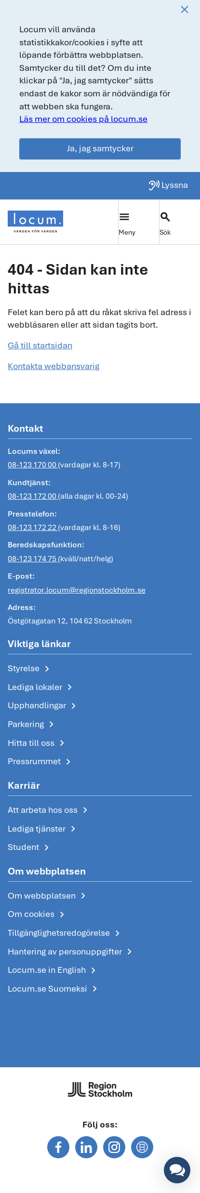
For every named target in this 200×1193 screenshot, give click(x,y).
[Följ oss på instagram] (114, 1147)
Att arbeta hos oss (49, 810)
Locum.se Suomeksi (54, 989)
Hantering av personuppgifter (71, 952)
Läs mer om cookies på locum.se (83, 118)
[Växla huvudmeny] (138, 221)
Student (30, 847)
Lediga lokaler (42, 687)
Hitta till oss (38, 743)
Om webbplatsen (48, 896)
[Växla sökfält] (179, 221)
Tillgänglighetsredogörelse (65, 933)
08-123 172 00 (33, 496)
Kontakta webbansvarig (53, 365)
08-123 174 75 (33, 559)
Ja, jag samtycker (100, 148)
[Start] (35, 222)
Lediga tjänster (43, 829)
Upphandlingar (44, 706)
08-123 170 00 (33, 465)
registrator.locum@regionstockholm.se (77, 590)
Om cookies (38, 914)
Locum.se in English (53, 970)
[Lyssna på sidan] (168, 185)
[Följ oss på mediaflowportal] (142, 1147)
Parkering (32, 724)
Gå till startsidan (40, 345)
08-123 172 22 (33, 527)
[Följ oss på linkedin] (86, 1147)
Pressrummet (41, 762)
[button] (177, 1170)
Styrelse (30, 669)
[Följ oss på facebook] (58, 1147)
